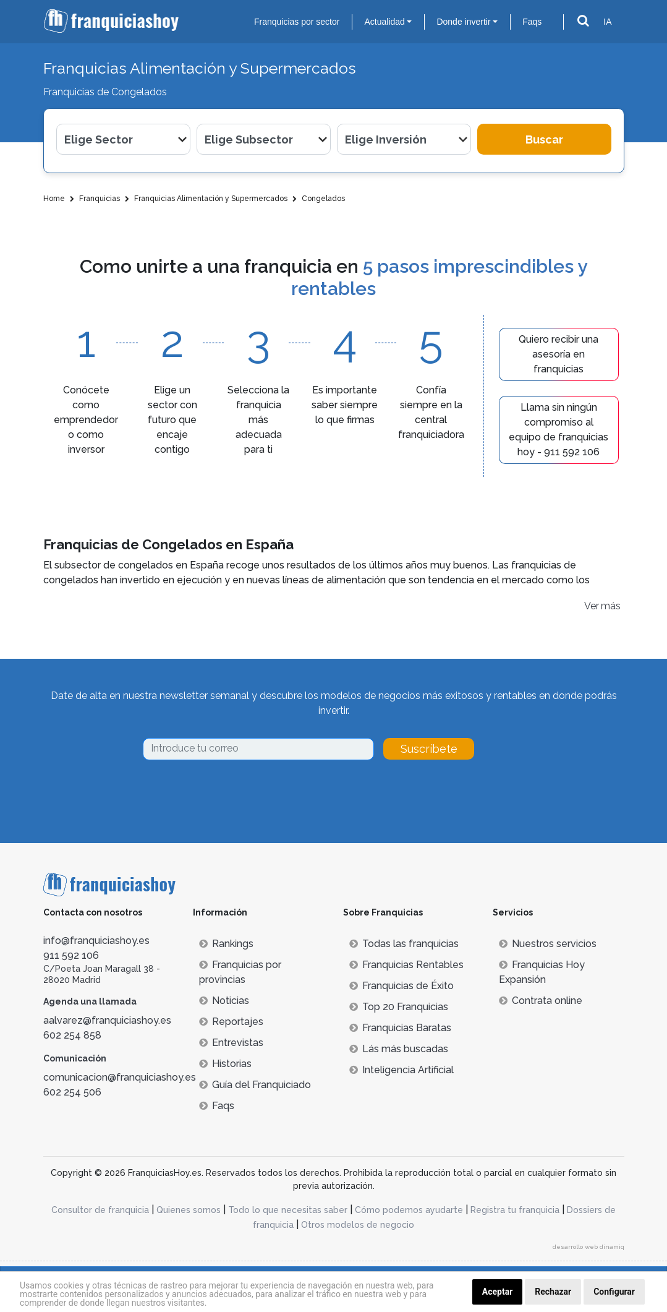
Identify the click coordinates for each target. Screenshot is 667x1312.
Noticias (224, 1000)
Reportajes (231, 1021)
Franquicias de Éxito (401, 986)
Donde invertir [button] (463, 22)
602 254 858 (72, 1035)
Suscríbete (429, 748)
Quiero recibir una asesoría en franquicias (558, 354)
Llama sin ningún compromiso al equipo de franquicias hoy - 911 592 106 (558, 429)
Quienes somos (188, 1210)
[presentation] (237, 794)
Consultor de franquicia (100, 1210)
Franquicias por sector (297, 22)
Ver (591, 606)
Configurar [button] (614, 1292)
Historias (225, 1064)
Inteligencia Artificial (401, 1070)
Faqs (532, 22)
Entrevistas (231, 1042)
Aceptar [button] (497, 1292)
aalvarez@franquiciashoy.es (107, 1020)
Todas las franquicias (404, 944)
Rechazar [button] (553, 1292)
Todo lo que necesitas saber (287, 1210)
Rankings (226, 944)
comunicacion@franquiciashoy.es (119, 1077)
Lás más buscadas (398, 1049)
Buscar (544, 139)
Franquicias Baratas (400, 1028)
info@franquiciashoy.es (96, 940)
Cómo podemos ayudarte (409, 1210)
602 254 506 (72, 1092)
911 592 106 (71, 955)
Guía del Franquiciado (255, 1085)
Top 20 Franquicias (398, 1007)
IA (607, 22)
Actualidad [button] (384, 22)
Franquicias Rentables (406, 965)
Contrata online (540, 1000)
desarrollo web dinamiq (588, 1246)
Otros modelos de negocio (357, 1225)
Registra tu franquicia (514, 1210)
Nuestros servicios (548, 944)
